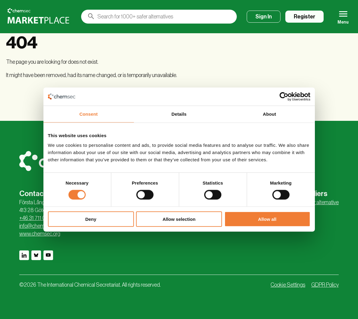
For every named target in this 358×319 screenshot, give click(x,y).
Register (304, 16)
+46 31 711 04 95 (37, 218)
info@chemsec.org (40, 226)
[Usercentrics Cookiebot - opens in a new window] (284, 96)
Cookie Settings (288, 285)
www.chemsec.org (39, 234)
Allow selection (179, 218)
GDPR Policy (325, 285)
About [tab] (269, 114)
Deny (91, 218)
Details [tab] (179, 114)
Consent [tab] (88, 114)
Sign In (263, 16)
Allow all (267, 218)
